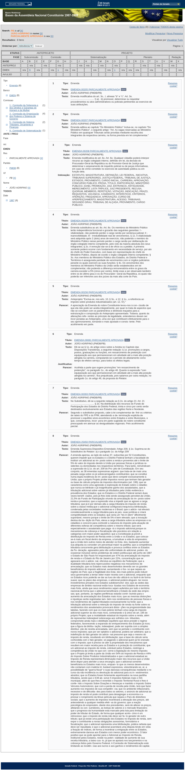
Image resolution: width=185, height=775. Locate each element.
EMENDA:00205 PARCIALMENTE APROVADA (95, 89)
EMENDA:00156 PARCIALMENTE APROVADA (95, 292)
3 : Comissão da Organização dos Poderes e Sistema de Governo (24, 116)
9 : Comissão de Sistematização (25, 130)
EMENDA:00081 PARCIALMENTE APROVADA (99, 340)
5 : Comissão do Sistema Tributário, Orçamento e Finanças (21, 125)
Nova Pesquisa (175, 33)
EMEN (12, 95)
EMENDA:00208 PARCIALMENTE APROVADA (97, 151)
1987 (11, 200)
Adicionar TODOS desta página (166, 27)
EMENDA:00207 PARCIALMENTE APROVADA (95, 120)
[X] (21, 30)
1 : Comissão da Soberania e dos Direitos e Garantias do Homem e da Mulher (23, 108)
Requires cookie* (172, 84)
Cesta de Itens (137, 27)
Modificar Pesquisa (155, 33)
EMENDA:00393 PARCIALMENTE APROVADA (95, 394)
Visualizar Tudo (175, 40)
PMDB (12, 168)
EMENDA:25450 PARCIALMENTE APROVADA (95, 442)
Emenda (13, 85)
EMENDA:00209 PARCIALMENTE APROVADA (95, 220)
